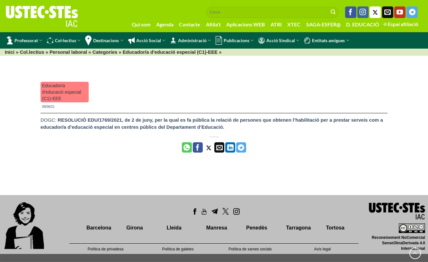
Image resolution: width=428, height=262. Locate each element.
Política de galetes (177, 249)
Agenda (165, 24)
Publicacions (235, 40)
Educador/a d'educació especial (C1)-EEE (170, 52)
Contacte (189, 24)
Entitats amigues (326, 40)
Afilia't (213, 24)
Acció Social (146, 40)
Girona (134, 227)
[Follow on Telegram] (412, 12)
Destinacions (104, 40)
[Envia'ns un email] (387, 12)
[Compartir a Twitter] (209, 147)
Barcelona (98, 227)
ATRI (276, 24)
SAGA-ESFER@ (323, 24)
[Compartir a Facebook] (198, 147)
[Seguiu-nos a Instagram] (363, 12)
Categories (105, 52)
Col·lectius (63, 40)
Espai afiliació (400, 24)
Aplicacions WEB (245, 24)
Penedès (256, 227)
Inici (9, 52)
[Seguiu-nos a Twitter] (375, 12)
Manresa (216, 227)
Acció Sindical (278, 40)
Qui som (141, 24)
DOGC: (49, 120)
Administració (190, 40)
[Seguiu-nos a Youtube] (400, 12)
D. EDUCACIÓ (362, 24)
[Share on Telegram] (241, 147)
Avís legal (322, 249)
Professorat (24, 40)
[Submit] (333, 12)
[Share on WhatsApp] (187, 147)
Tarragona (298, 227)
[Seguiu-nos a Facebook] (350, 12)
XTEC (293, 24)
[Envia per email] (219, 147)
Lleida (174, 227)
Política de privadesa (105, 249)
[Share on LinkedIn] (230, 147)
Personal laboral (68, 52)
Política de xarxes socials (250, 249)
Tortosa (335, 227)
